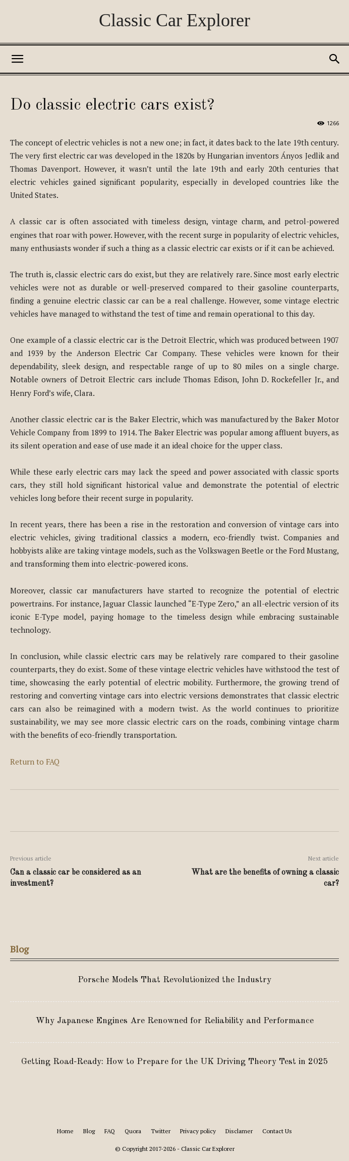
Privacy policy (198, 1131)
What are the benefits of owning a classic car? (265, 878)
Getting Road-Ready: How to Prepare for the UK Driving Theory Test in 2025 (174, 1061)
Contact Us (277, 1131)
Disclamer (239, 1131)
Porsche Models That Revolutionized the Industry (174, 980)
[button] (17, 59)
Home (65, 1131)
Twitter (160, 1131)
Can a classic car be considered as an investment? (75, 878)
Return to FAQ (35, 761)
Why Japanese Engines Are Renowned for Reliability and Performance (175, 1021)
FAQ (109, 1131)
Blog (89, 1131)
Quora (133, 1131)
